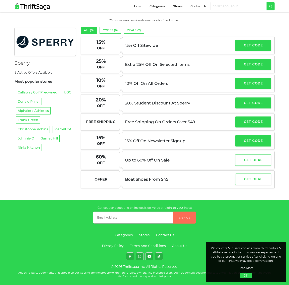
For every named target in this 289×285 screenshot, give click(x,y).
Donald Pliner (29, 101)
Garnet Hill (49, 138)
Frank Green (28, 120)
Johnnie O (26, 138)
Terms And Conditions (148, 246)
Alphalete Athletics (33, 111)
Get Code (253, 45)
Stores (177, 6)
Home (137, 6)
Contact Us (198, 6)
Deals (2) (134, 30)
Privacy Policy (113, 246)
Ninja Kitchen (29, 148)
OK (246, 275)
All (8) (89, 30)
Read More (245, 268)
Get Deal (253, 160)
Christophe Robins (33, 129)
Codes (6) (110, 30)
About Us (179, 246)
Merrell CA (62, 129)
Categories (157, 6)
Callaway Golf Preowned (37, 92)
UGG (67, 92)
